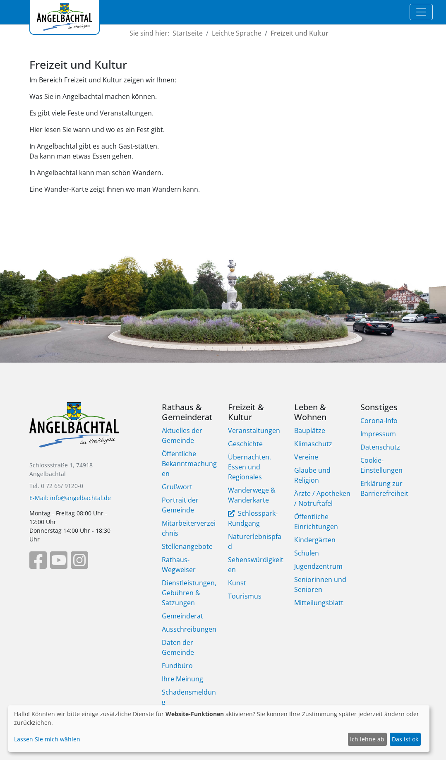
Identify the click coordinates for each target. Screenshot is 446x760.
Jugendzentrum (318, 566)
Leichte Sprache (236, 33)
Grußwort (177, 486)
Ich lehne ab (367, 739)
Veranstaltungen (254, 430)
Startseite (188, 33)
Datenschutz (380, 447)
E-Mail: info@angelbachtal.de (70, 498)
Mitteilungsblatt (318, 602)
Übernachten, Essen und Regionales (249, 466)
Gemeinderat (182, 616)
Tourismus (244, 596)
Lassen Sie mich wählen (47, 739)
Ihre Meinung (182, 678)
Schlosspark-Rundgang (253, 518)
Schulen (306, 553)
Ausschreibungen (189, 629)
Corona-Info (379, 420)
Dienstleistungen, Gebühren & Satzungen (189, 592)
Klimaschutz (313, 443)
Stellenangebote (187, 546)
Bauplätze (309, 430)
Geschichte (245, 443)
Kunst (237, 582)
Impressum (378, 433)
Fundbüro (177, 665)
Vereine (306, 457)
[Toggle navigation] (421, 12)
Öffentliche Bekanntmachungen (189, 463)
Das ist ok (405, 739)
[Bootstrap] (74, 430)
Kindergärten (315, 539)
